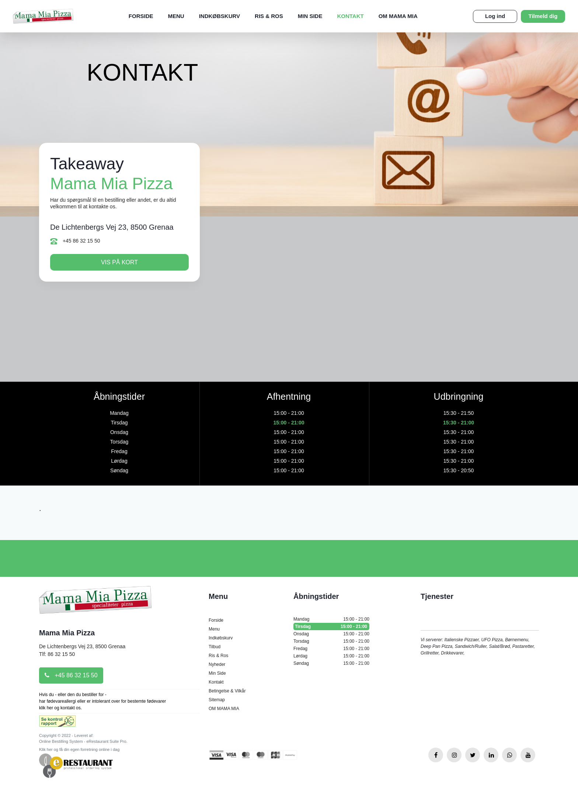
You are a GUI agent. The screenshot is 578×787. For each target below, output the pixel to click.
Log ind (495, 16)
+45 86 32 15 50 (75, 241)
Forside (141, 16)
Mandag (331, 619)
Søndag (331, 663)
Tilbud (214, 646)
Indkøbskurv (219, 16)
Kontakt (350, 16)
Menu (176, 16)
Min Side (310, 16)
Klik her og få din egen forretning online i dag (79, 749)
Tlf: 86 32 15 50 (57, 654)
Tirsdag (331, 626)
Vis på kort (119, 262)
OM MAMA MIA (398, 16)
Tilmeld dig (543, 16)
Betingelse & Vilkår (227, 691)
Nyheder (217, 664)
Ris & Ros (269, 16)
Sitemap (217, 699)
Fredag (331, 648)
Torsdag (331, 641)
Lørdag (331, 656)
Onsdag (331, 634)
